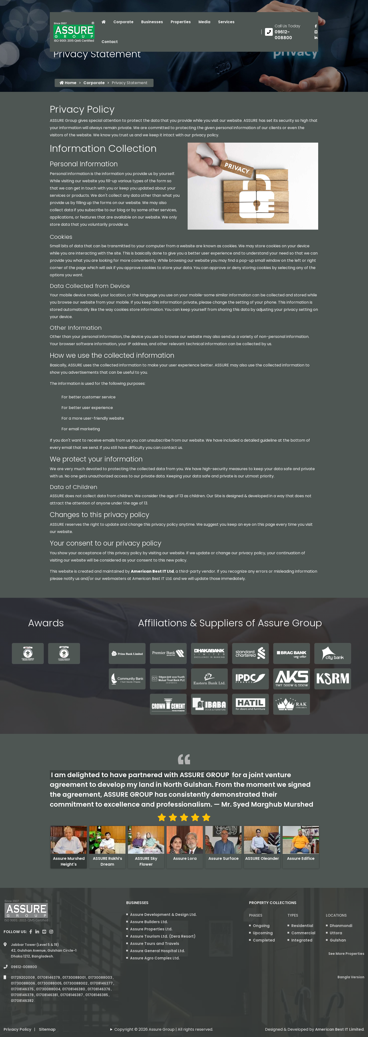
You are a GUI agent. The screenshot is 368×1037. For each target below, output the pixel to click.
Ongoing (261, 925)
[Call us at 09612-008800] (286, 32)
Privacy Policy (17, 1029)
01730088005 (49, 983)
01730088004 (48, 989)
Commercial (303, 932)
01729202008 (23, 977)
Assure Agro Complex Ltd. (155, 958)
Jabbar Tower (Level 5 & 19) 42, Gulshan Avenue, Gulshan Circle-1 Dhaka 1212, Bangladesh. (43, 950)
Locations (336, 915)
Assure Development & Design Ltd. (163, 914)
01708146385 (97, 995)
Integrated (301, 940)
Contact (110, 41)
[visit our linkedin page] (315, 37)
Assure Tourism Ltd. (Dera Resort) (163, 936)
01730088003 (100, 977)
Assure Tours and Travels (154, 943)
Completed (264, 940)
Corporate (123, 21)
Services (226, 21)
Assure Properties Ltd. (151, 929)
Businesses (152, 21)
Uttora (336, 932)
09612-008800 (24, 966)
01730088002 (75, 983)
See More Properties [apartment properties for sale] (346, 953)
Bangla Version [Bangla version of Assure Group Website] (351, 977)
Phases (255, 915)
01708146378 (22, 995)
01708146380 (74, 989)
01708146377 (101, 983)
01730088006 (23, 983)
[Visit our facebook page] (315, 26)
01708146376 (99, 989)
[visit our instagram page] (51, 932)
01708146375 (22, 989)
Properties (181, 21)
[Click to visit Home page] (103, 22)
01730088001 (74, 977)
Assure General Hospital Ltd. (157, 950)
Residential (302, 925)
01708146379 (49, 977)
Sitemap (47, 1029)
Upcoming (263, 932)
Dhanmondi (341, 925)
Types (292, 915)
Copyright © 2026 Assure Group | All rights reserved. (163, 1029)
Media (204, 21)
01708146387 (72, 995)
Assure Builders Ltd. (149, 921)
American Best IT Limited (339, 1029)
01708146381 (47, 995)
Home (67, 83)
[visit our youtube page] (315, 31)
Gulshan (338, 940)
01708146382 (22, 1000)
